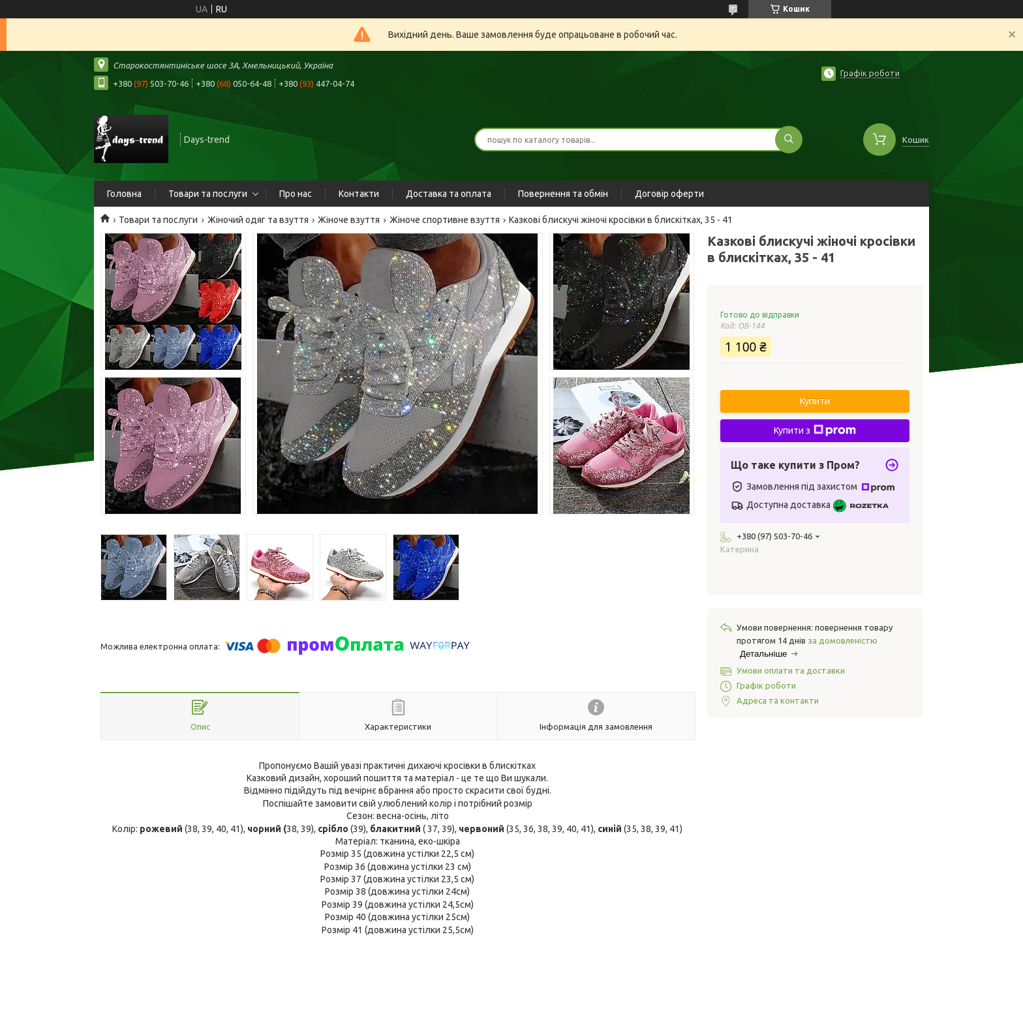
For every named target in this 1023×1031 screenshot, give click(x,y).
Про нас (295, 193)
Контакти (359, 193)
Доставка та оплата (448, 193)
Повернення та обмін (563, 193)
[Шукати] (788, 139)
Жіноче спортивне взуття (444, 220)
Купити (815, 401)
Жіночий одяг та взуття (258, 220)
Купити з (815, 430)
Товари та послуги (207, 193)
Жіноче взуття (349, 220)
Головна (124, 193)
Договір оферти (669, 193)
